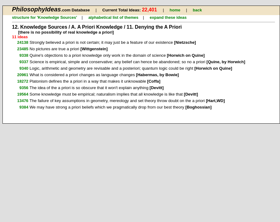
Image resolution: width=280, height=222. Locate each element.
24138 (22, 42)
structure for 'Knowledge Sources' (44, 17)
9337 (23, 62)
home (175, 10)
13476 (22, 100)
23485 (22, 49)
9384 (23, 107)
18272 (22, 81)
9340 (23, 68)
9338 (23, 55)
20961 (22, 74)
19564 (22, 94)
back (197, 10)
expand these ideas (168, 17)
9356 (23, 87)
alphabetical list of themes (113, 17)
